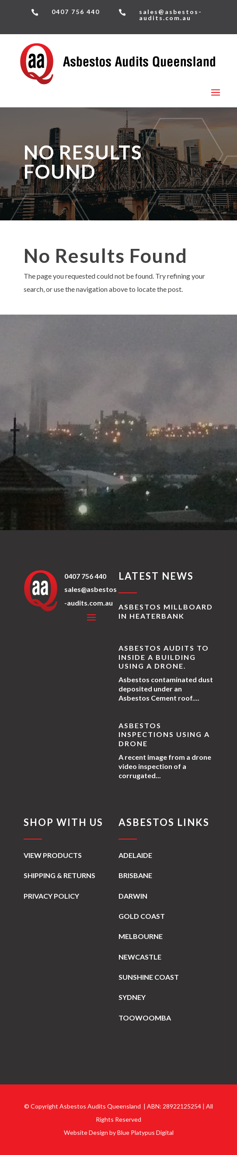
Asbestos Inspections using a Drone (164, 734)
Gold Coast (141, 916)
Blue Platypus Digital (145, 1132)
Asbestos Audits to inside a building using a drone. (163, 657)
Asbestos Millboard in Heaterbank (165, 611)
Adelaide (135, 855)
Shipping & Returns (59, 875)
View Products (53, 855)
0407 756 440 (85, 576)
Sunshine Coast (148, 977)
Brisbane (135, 875)
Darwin (132, 896)
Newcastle (139, 957)
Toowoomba (144, 1017)
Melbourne (140, 936)
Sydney (132, 997)
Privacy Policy (51, 896)
